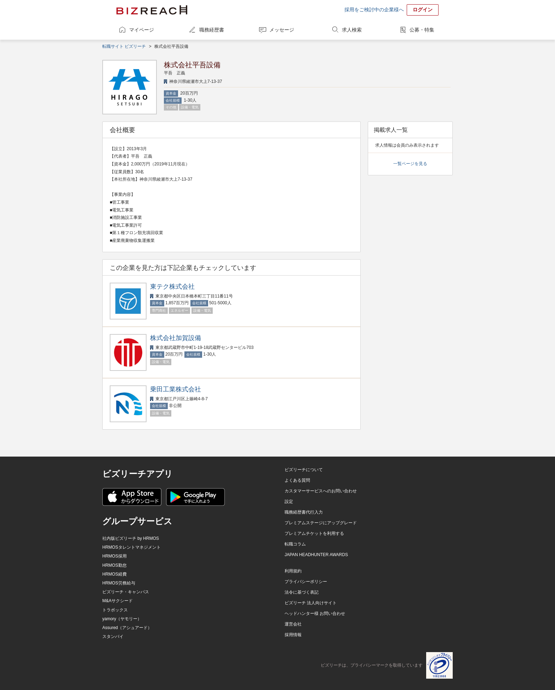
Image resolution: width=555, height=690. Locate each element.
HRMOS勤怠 (114, 565)
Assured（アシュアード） (127, 627)
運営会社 (293, 624)
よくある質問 (297, 480)
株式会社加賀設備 (175, 337)
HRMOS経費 (114, 574)
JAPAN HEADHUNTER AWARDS (316, 554)
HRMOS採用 (114, 556)
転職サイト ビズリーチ (124, 46)
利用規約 (293, 571)
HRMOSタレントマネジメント (131, 547)
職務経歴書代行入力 (304, 512)
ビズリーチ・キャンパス (125, 591)
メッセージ (281, 30)
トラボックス (115, 609)
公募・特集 (422, 30)
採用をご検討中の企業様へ (374, 9)
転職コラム (295, 544)
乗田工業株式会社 (175, 389)
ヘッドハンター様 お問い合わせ (315, 613)
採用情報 (293, 634)
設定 (289, 501)
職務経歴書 (211, 30)
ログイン (423, 9)
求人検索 (352, 30)
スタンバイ (113, 636)
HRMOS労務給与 (118, 583)
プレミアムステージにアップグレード (321, 522)
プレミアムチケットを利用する (314, 533)
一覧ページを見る (410, 163)
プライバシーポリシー (306, 581)
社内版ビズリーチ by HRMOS (130, 538)
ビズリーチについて (304, 469)
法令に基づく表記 (302, 592)
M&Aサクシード (117, 600)
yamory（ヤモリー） (122, 618)
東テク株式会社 (172, 286)
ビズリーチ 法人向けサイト (311, 602)
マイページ (141, 30)
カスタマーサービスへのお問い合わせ (321, 490)
